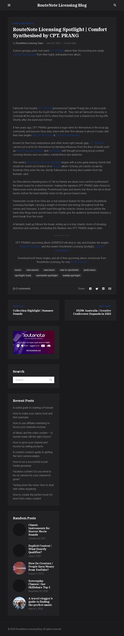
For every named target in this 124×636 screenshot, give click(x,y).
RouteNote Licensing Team (29, 43)
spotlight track (23, 275)
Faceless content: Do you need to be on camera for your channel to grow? (32, 475)
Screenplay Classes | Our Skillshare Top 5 (39, 584)
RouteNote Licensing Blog (62, 5)
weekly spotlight (71, 275)
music (18, 270)
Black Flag (22, 150)
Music (16, 23)
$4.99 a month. (79, 262)
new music (49, 270)
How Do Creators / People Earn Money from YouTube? (41, 566)
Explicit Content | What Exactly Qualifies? (40, 549)
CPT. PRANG (57, 50)
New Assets (27, 23)
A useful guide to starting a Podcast (33, 407)
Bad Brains (55, 150)
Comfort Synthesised (24, 54)
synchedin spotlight (47, 275)
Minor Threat (36, 150)
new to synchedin (69, 270)
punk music (90, 270)
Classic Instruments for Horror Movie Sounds (39, 529)
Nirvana (57, 166)
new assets (32, 270)
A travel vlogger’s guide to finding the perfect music (40, 602)
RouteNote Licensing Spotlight (43, 162)
